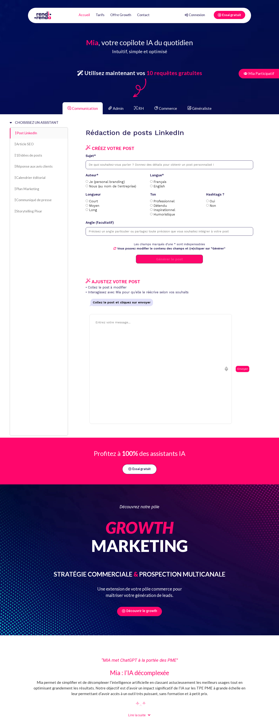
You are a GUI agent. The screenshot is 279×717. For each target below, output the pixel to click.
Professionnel (164, 201)
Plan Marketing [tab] (27, 189)
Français (160, 182)
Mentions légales (152, 712)
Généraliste (199, 108)
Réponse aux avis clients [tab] (34, 166)
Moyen (94, 206)
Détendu (160, 206)
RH (138, 108)
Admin (115, 108)
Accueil (84, 15)
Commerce (165, 108)
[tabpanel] (166, 235)
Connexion (194, 15)
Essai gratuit (229, 15)
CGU (87, 712)
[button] (59, 692)
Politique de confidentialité (119, 712)
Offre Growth (120, 15)
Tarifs (100, 15)
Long (93, 210)
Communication (82, 108)
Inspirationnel (164, 210)
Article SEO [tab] (24, 144)
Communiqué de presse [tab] (33, 200)
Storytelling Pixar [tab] (28, 211)
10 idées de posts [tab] (28, 155)
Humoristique (164, 214)
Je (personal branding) (107, 182)
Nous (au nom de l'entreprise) (112, 186)
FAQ (96, 712)
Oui (212, 201)
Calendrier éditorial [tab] (30, 178)
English (159, 186)
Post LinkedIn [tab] (26, 133)
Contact (143, 15)
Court (93, 201)
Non (213, 206)
